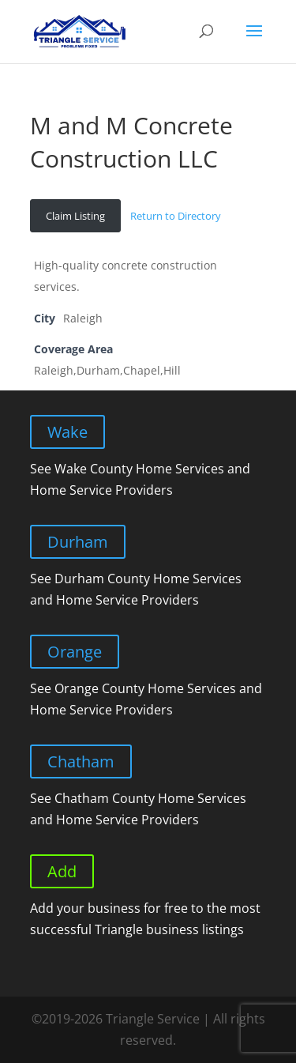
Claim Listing (75, 216)
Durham (77, 541)
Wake (67, 432)
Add (62, 871)
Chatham (80, 761)
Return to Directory (175, 216)
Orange (74, 651)
